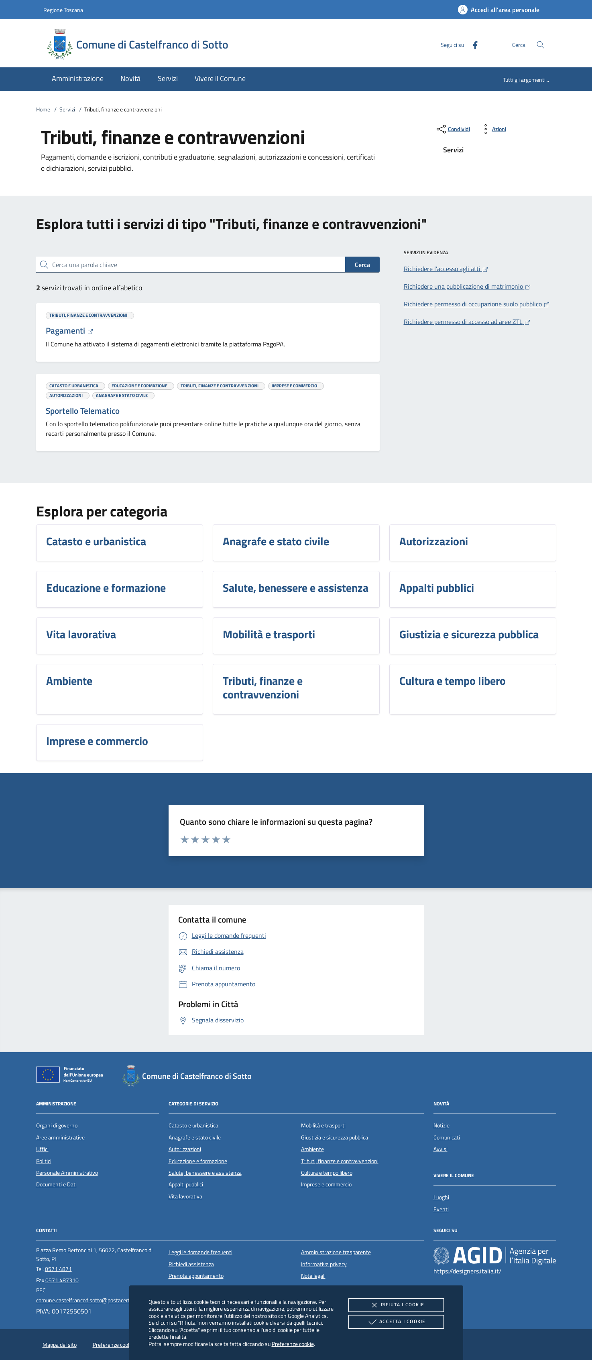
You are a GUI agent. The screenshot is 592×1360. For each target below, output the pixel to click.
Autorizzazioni (185, 1149)
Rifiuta (396, 1305)
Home (43, 109)
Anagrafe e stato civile (195, 1137)
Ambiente (312, 1149)
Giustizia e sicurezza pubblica (334, 1137)
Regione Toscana (63, 10)
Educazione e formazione (198, 1161)
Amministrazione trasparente (336, 1252)
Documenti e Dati (56, 1184)
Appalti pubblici (186, 1184)
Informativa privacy (324, 1264)
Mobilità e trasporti (323, 1125)
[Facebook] (472, 44)
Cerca (362, 264)
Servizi (67, 109)
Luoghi (441, 1197)
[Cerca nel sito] (540, 44)
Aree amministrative (60, 1137)
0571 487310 (62, 1280)
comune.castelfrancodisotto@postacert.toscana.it (95, 1300)
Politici (43, 1161)
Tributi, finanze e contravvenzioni (339, 1161)
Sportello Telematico (83, 410)
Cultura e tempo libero (326, 1172)
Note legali (313, 1275)
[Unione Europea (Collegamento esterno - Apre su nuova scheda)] (72, 1076)
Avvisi (440, 1149)
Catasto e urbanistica (193, 1125)
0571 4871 (58, 1269)
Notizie (441, 1125)
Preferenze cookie (293, 1344)
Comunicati (446, 1137)
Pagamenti (70, 330)
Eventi (441, 1209)
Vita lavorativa (185, 1196)
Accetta (395, 1321)
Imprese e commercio (326, 1184)
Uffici (42, 1149)
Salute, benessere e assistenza (205, 1172)
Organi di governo (56, 1125)
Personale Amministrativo (67, 1172)
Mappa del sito (60, 1344)
